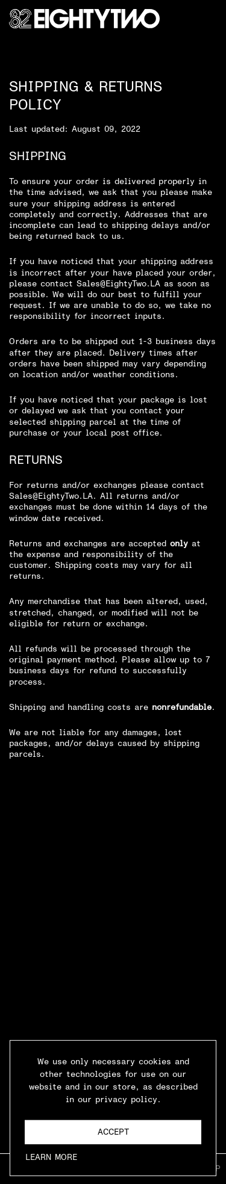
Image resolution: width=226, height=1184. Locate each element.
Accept (113, 1134)
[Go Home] (84, 18)
